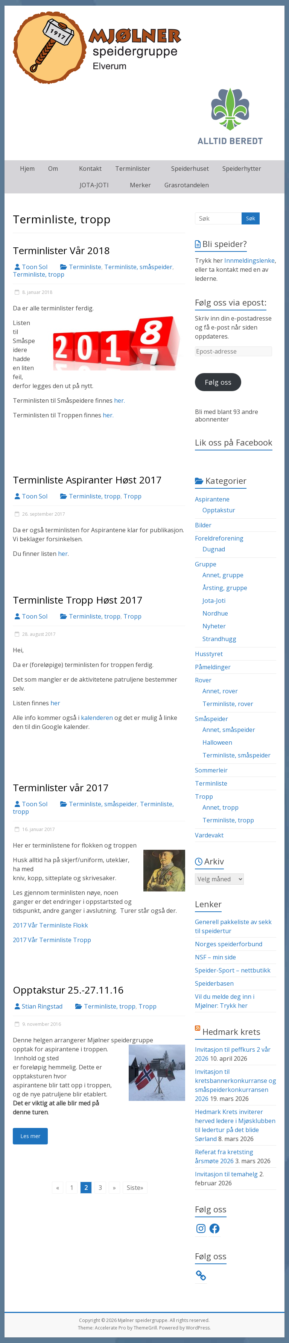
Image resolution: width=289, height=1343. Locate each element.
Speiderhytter (241, 168)
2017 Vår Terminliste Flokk (50, 925)
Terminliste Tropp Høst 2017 (78, 600)
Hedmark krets (231, 1031)
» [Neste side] (114, 1187)
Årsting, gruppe (224, 588)
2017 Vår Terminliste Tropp (52, 940)
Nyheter (214, 626)
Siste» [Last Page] (135, 1187)
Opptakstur (218, 510)
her (63, 554)
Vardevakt (209, 835)
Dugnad (213, 549)
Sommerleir (211, 770)
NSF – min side (215, 957)
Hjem (27, 168)
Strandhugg (219, 639)
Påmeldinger (213, 667)
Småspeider (211, 719)
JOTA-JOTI (94, 185)
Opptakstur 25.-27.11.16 (68, 990)
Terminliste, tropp (38, 274)
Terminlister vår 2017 (61, 787)
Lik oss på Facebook (233, 442)
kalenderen (97, 718)
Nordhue (215, 613)
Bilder (203, 525)
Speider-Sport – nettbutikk (233, 970)
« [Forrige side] (57, 1187)
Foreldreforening (219, 538)
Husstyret (209, 654)
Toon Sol (34, 267)
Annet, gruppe (222, 575)
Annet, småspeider (228, 730)
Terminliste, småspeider (138, 267)
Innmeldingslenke (249, 260)
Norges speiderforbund (228, 944)
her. (119, 400)
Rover (203, 680)
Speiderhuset (190, 168)
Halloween (217, 742)
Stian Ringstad (42, 1006)
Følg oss (218, 382)
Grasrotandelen (186, 185)
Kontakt (90, 168)
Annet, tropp (220, 807)
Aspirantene (212, 499)
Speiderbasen (214, 983)
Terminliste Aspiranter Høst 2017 (87, 479)
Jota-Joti (213, 600)
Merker (140, 185)
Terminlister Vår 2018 (61, 250)
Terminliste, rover (227, 704)
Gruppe (205, 564)
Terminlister (132, 168)
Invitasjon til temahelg (226, 1174)
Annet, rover (220, 691)
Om (53, 168)
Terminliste (85, 267)
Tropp (132, 496)
